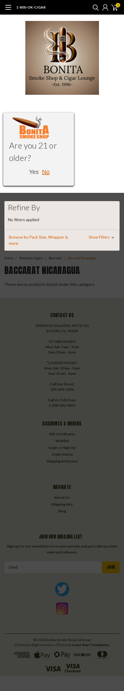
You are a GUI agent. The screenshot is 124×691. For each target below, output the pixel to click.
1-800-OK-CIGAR (31, 7)
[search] (94, 7)
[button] (62, 240)
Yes (34, 172)
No (46, 172)
